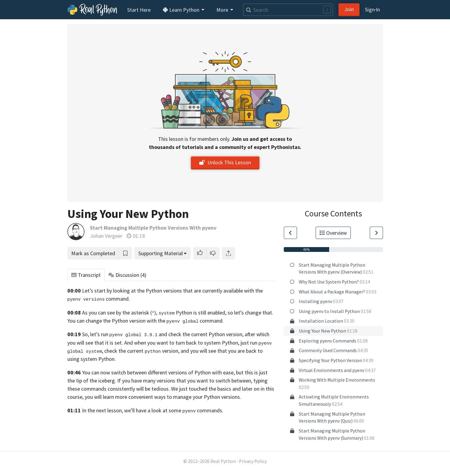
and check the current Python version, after (207, 334)
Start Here (139, 9)
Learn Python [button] (182, 9)
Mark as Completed (93, 253)
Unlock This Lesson (225, 162)
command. (195, 320)
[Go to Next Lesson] (376, 233)
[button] (200, 253)
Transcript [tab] (86, 274)
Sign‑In (372, 9)
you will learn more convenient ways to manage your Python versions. (163, 396)
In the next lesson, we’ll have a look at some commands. (153, 410)
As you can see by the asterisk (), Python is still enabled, (154, 312)
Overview (333, 232)
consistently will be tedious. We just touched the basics (169, 388)
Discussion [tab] (127, 274)
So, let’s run (120, 334)
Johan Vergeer (106, 235)
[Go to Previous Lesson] (290, 233)
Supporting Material (160, 253)
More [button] (222, 9)
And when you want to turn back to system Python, (181, 342)
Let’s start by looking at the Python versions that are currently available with (168, 290)
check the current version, (141, 350)
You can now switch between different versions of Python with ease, (158, 372)
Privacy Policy (253, 461)
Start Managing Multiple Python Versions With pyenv (153, 227)
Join (349, 9)
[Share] (228, 253)
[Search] (288, 10)
